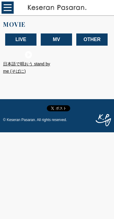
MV (56, 39)
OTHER (92, 39)
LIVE (21, 39)
